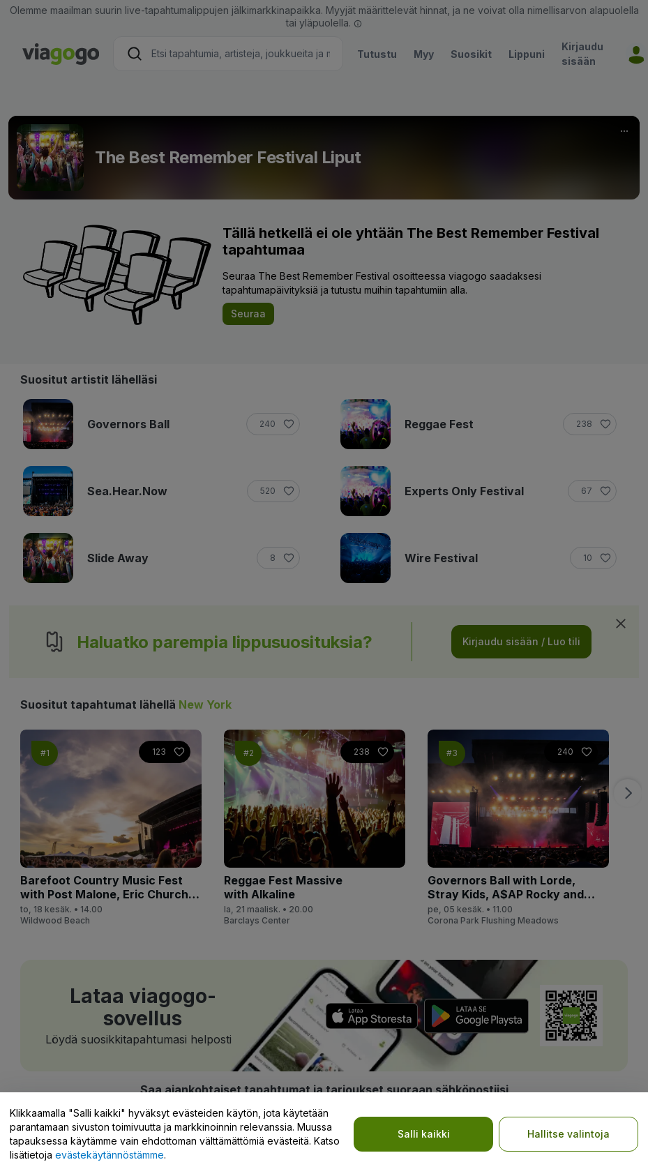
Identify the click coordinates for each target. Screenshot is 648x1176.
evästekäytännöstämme (109, 1155)
